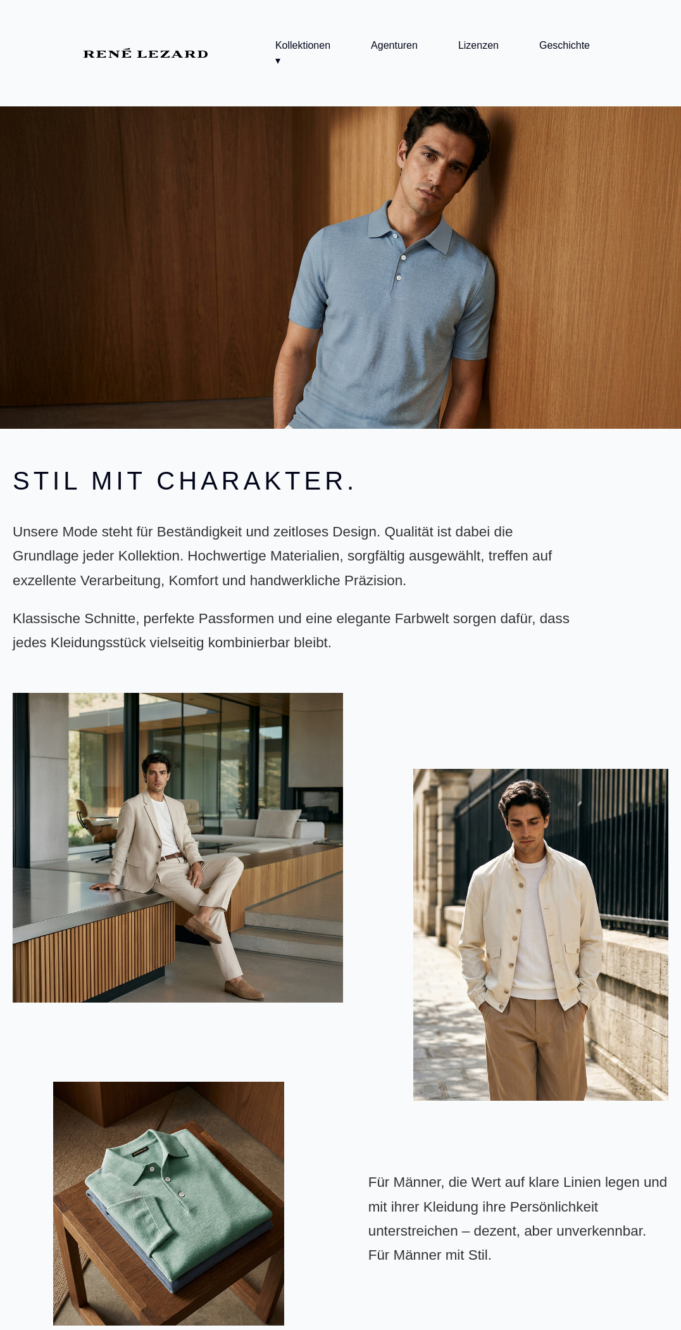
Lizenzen (478, 45)
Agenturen (394, 45)
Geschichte (564, 45)
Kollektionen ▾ (302, 53)
